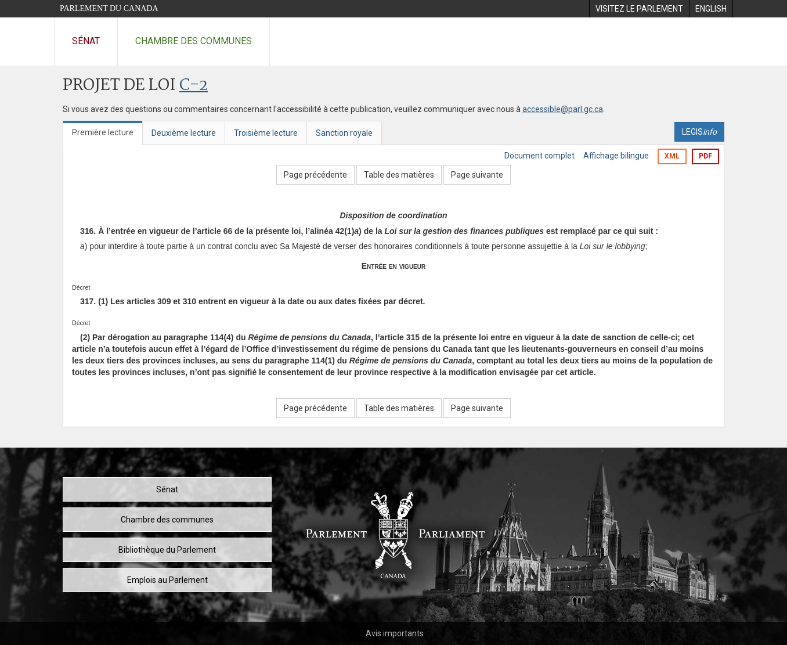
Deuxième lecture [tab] (183, 133)
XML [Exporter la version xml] (672, 156)
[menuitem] (639, 8)
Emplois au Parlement (167, 580)
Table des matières (399, 174)
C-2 (193, 86)
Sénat (86, 40)
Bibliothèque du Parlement (167, 549)
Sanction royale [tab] (344, 133)
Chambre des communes (193, 40)
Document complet (539, 155)
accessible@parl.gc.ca (562, 109)
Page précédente (315, 174)
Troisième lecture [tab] (266, 133)
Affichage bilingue (616, 155)
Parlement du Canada (109, 8)
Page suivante (477, 174)
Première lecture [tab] (102, 132)
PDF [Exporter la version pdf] (705, 156)
